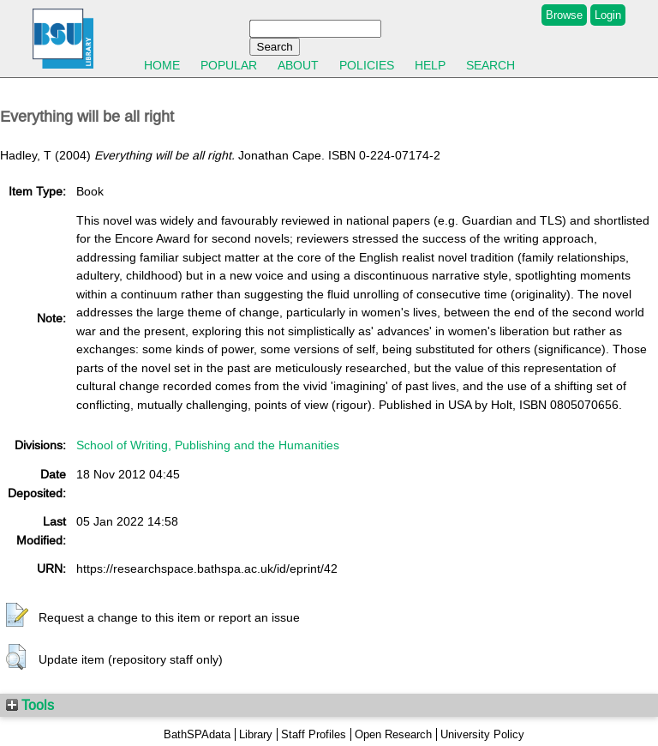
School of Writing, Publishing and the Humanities (207, 445)
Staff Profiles (313, 734)
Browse (564, 15)
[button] (17, 616)
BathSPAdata (197, 734)
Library (255, 734)
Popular (228, 65)
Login (608, 15)
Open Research (393, 734)
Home (162, 65)
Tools (30, 705)
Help (430, 65)
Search (490, 65)
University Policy (482, 734)
